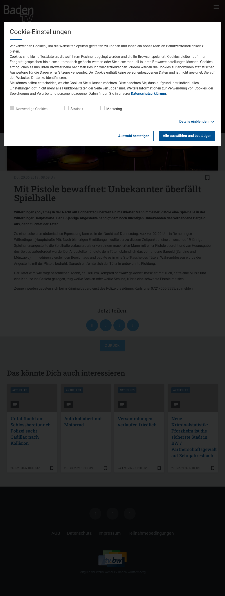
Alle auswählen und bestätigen (187, 136)
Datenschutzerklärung (148, 93)
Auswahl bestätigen (133, 136)
